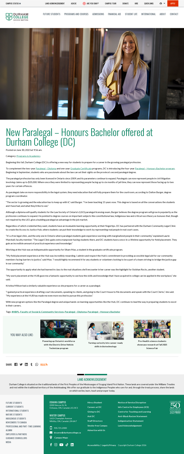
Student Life (131, 14)
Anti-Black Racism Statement (132, 416)
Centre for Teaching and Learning (134, 411)
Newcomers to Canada (16, 422)
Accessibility (93, 445)
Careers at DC (94, 407)
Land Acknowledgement (55, 3)
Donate (126, 3)
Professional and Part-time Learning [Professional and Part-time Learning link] (23, 426)
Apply (172, 3)
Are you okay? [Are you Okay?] (91, 3)
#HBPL (15, 311)
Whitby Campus (57, 415)
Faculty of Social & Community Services (42, 311)
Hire (136, 3)
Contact (174, 14)
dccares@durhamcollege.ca (65, 432)
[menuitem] (55, 3)
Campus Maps (59, 437)
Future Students (51, 14)
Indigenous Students (16, 418)
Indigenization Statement (131, 421)
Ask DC (73, 3)
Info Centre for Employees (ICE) (133, 407)
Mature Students (14, 414)
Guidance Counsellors (16, 438)
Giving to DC (93, 411)
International (148, 14)
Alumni (9, 430)
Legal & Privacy (109, 445)
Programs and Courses (76, 14)
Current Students (15, 406)
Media (8, 442)
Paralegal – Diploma (76, 311)
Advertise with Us (96, 430)
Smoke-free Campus (97, 425)
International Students (17, 410)
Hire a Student (94, 402)
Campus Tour (110, 3)
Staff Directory (94, 421)
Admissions (98, 14)
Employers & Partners (16, 434)
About (163, 14)
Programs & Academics (28, 156)
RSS (44, 364)
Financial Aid (114, 14)
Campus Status (12, 3)
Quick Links (149, 3)
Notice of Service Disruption (132, 402)
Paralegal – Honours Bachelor (104, 311)
